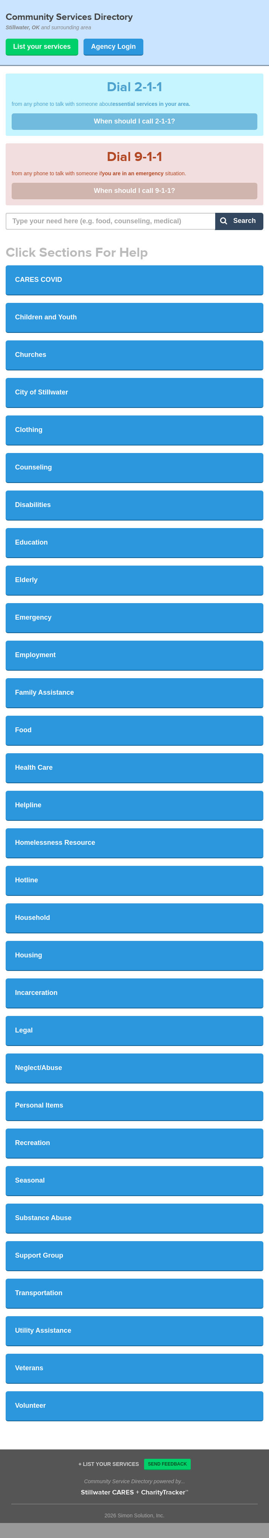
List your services (42, 46)
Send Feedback (167, 1464)
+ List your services (108, 1464)
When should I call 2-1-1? (134, 121)
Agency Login (113, 46)
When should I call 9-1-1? (134, 190)
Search (238, 220)
